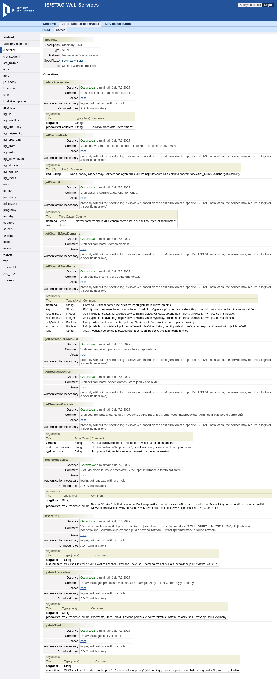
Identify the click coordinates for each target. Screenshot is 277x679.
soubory (8, 222)
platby (7, 190)
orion (6, 184)
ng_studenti (11, 165)
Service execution (118, 24)
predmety (9, 197)
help (6, 75)
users (7, 248)
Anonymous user (251, 5)
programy (9, 210)
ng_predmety (12, 127)
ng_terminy (10, 171)
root (83, 98)
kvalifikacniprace (14, 101)
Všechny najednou (16, 43)
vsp (5, 261)
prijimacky (10, 203)
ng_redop (9, 152)
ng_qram (9, 146)
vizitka (7, 254)
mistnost (9, 107)
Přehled (8, 37)
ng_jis (7, 114)
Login (268, 5)
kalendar (9, 88)
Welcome (49, 24)
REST (46, 29)
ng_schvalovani (14, 159)
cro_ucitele (10, 63)
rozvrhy (8, 216)
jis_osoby (9, 82)
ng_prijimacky (12, 133)
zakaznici (9, 267)
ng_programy (12, 139)
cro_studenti (11, 56)
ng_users (9, 178)
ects (6, 69)
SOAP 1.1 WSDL (72, 60)
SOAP (60, 29)
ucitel (6, 242)
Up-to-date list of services (80, 24)
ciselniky (9, 50)
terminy (8, 235)
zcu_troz (9, 274)
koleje (7, 95)
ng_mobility (11, 120)
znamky (8, 280)
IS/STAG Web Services (69, 5)
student (8, 229)
